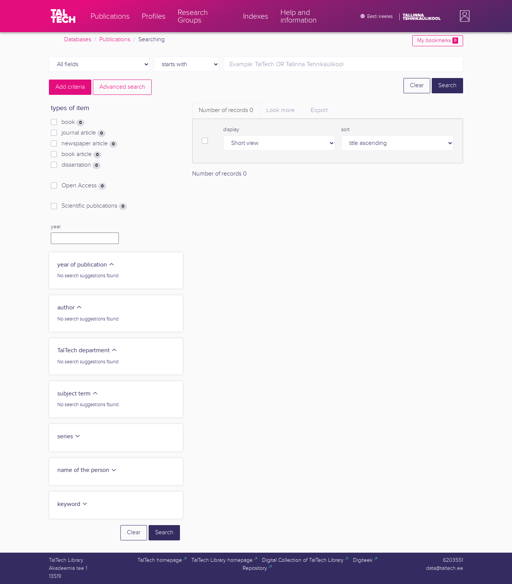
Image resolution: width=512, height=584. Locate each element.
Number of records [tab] (226, 110)
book (73, 122)
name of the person (87, 470)
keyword (72, 504)
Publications (114, 39)
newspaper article (89, 144)
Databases (77, 39)
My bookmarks (437, 40)
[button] (463, 16)
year (56, 227)
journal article (83, 133)
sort (345, 130)
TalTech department (87, 350)
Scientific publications (94, 206)
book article (81, 154)
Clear (417, 85)
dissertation (81, 165)
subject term (77, 393)
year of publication (86, 264)
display (231, 130)
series (69, 436)
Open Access (84, 186)
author (69, 307)
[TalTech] (63, 16)
